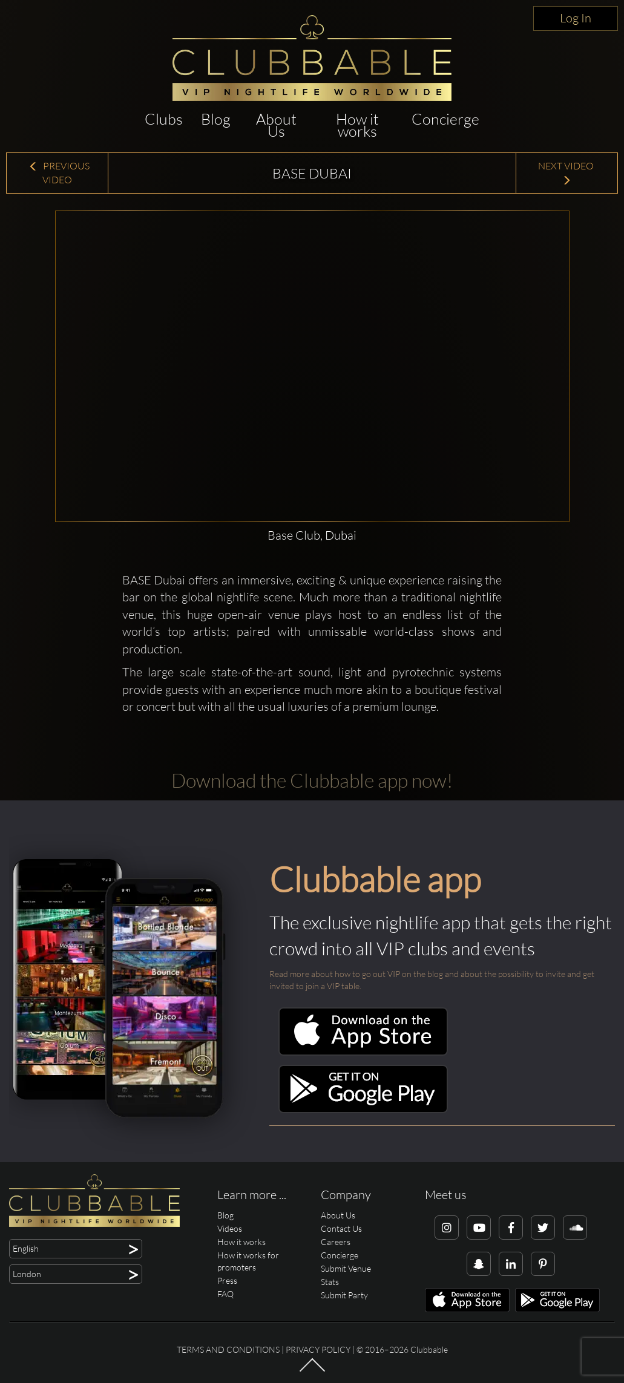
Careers (335, 1242)
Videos (229, 1228)
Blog (216, 119)
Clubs (164, 119)
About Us (276, 125)
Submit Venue (346, 1268)
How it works (357, 125)
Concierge (445, 119)
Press (227, 1280)
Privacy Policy (318, 1349)
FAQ (225, 1294)
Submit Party (344, 1295)
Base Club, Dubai (312, 535)
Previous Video (59, 173)
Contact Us (341, 1228)
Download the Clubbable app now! (312, 780)
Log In (575, 17)
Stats (330, 1282)
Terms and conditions (228, 1349)
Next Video (567, 173)
